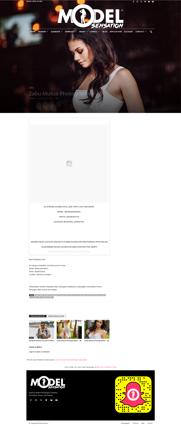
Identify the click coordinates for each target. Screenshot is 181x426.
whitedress (49, 297)
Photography (125, 423)
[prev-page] (105, 319)
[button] (151, 32)
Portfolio (136, 423)
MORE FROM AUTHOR (56, 316)
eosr (68, 295)
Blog (104, 31)
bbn (47, 295)
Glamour (56, 31)
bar (42, 295)
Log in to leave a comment (39, 352)
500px (37, 295)
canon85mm (54, 295)
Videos (83, 31)
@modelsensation (106, 367)
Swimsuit (70, 31)
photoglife (101, 295)
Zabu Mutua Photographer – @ (69, 340)
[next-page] (108, 319)
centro (62, 295)
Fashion (43, 31)
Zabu (31, 88)
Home (33, 31)
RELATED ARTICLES (37, 316)
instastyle (76, 295)
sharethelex (34, 297)
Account (128, 31)
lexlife (93, 295)
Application (116, 31)
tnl (42, 297)
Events (95, 31)
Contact (141, 31)
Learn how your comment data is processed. (71, 360)
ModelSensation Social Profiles (41, 340)
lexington (85, 295)
